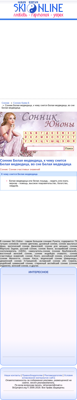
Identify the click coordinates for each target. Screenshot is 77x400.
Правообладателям (32, 375)
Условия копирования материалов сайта (47, 376)
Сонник (5, 103)
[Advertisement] (38, 58)
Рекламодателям (53, 375)
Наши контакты (12, 375)
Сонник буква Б (21, 103)
